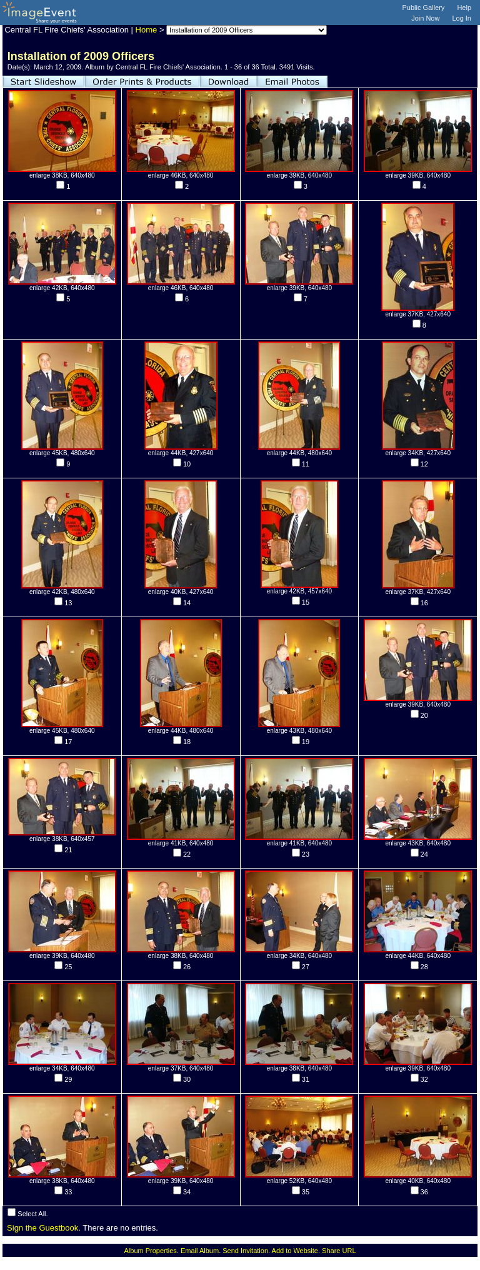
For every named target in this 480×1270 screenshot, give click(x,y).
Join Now (425, 18)
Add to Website (295, 1250)
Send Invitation (245, 1250)
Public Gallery (423, 7)
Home (147, 29)
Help (464, 7)
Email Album (200, 1250)
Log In (461, 18)
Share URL (339, 1250)
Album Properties (150, 1250)
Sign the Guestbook (42, 1227)
